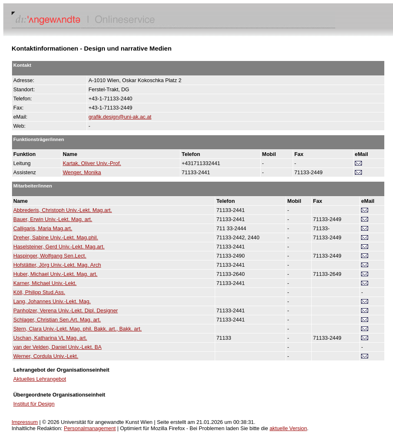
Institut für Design (34, 404)
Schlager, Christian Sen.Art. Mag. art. (57, 319)
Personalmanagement (90, 428)
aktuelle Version (288, 428)
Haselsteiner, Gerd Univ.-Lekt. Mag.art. (58, 246)
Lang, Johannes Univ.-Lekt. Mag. (52, 301)
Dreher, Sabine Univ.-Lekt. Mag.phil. (55, 237)
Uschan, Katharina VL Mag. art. (50, 338)
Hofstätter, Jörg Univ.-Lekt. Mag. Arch (57, 265)
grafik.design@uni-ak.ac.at (119, 117)
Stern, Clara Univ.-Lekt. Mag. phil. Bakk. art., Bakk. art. (77, 329)
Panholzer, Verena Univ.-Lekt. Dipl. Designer (65, 310)
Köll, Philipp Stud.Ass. (39, 292)
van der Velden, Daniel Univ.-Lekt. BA (57, 347)
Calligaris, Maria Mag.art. (42, 228)
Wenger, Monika (82, 172)
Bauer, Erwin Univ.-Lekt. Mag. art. (52, 219)
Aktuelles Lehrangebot (39, 379)
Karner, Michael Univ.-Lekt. (45, 283)
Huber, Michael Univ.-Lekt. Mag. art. (55, 274)
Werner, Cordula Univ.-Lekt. (45, 356)
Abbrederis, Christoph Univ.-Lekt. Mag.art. (62, 210)
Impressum (25, 422)
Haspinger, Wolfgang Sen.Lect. (49, 256)
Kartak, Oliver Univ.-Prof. (92, 163)
